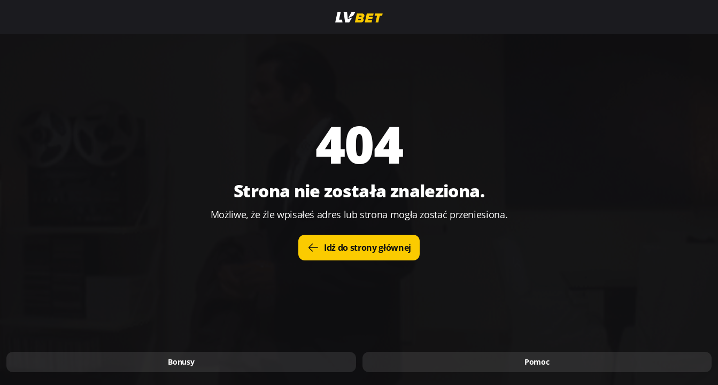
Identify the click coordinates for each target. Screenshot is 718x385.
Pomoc (537, 362)
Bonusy (181, 362)
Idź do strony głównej (359, 247)
